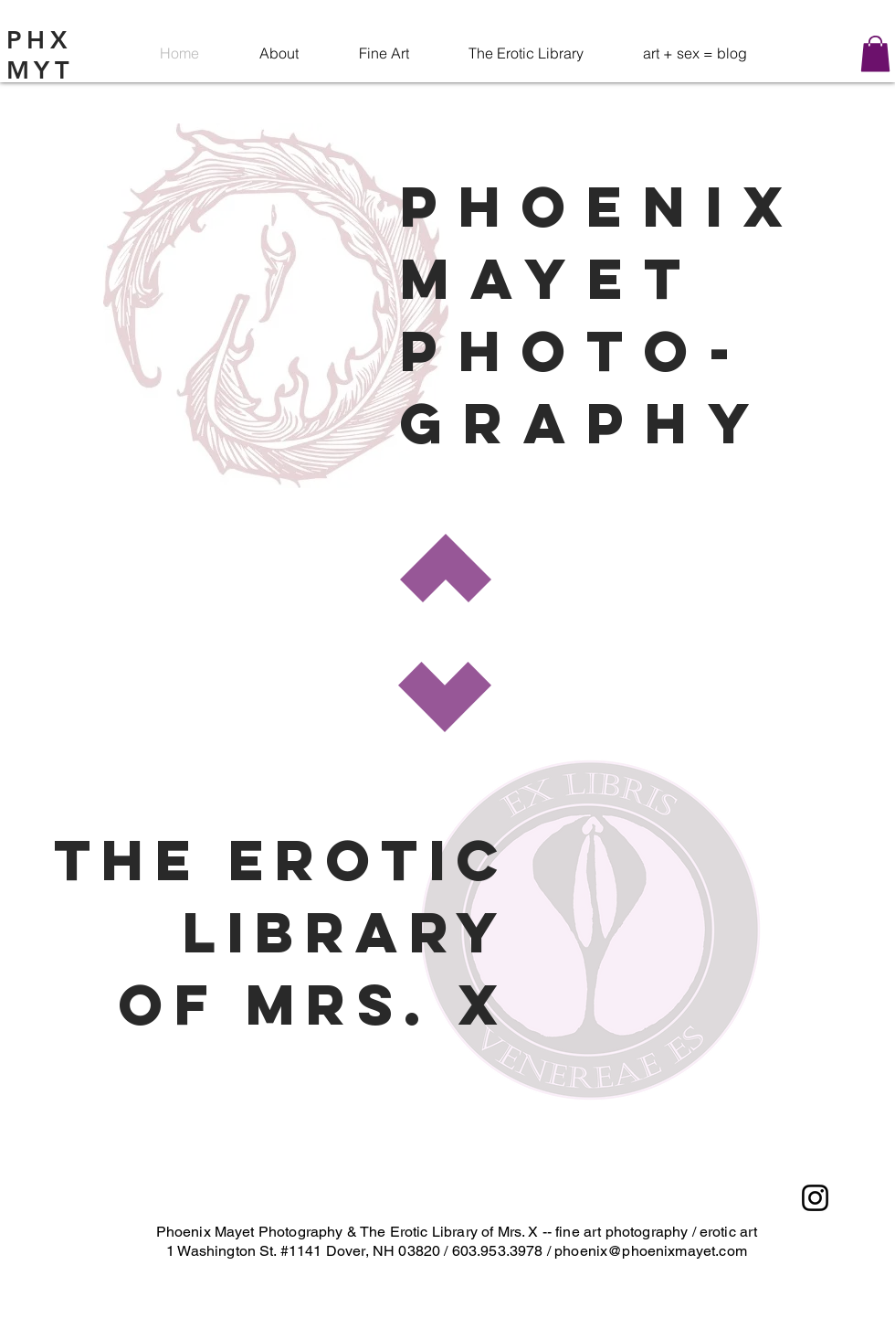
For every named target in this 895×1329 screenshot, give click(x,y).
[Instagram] (815, 1198)
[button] (875, 53)
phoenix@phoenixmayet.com (650, 1251)
